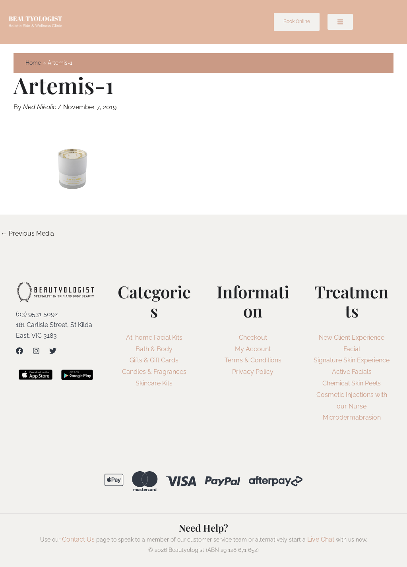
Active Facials (352, 371)
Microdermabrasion (352, 417)
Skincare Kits (154, 383)
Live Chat (320, 539)
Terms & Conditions (253, 360)
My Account (253, 349)
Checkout (253, 337)
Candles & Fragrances (154, 371)
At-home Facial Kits (154, 337)
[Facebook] (19, 350)
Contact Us (78, 539)
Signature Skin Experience (352, 360)
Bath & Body (154, 349)
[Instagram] (36, 350)
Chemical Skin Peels (351, 383)
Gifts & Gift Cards (154, 360)
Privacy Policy (252, 371)
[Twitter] (52, 350)
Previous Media (27, 233)
